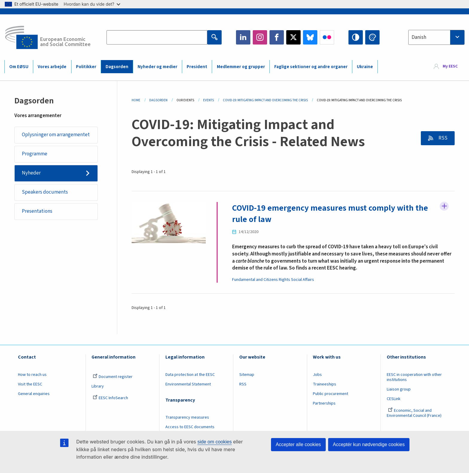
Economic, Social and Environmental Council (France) (414, 413)
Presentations (37, 211)
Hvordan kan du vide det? (92, 4)
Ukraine (365, 67)
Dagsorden (117, 67)
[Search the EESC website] (156, 37)
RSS (442, 138)
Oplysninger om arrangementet (56, 134)
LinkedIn (243, 37)
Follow (444, 206)
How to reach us (32, 375)
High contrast (355, 37)
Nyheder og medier (157, 67)
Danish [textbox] (419, 37)
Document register (113, 377)
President (197, 67)
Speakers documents (45, 192)
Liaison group (399, 389)
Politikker (86, 67)
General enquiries (34, 394)
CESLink (394, 399)
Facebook (276, 37)
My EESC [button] (450, 66)
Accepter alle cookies (298, 444)
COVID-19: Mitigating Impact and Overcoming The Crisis (265, 100)
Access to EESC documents (189, 427)
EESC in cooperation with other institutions (414, 377)
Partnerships (324, 403)
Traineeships (324, 384)
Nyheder (31, 173)
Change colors (372, 37)
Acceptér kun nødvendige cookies (369, 444)
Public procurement (330, 394)
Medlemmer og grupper (241, 67)
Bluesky (310, 37)
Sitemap (246, 375)
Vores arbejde (52, 67)
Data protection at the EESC (190, 375)
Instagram (260, 37)
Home (136, 100)
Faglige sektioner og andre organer (311, 67)
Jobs (317, 375)
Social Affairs (302, 280)
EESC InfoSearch (110, 398)
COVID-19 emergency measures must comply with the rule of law (330, 213)
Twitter (293, 37)
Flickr (327, 37)
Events (208, 100)
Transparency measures (187, 417)
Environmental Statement (188, 384)
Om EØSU (18, 67)
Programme (34, 153)
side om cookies (214, 441)
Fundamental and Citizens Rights (261, 280)
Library (98, 386)
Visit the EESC (30, 384)
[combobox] (436, 37)
